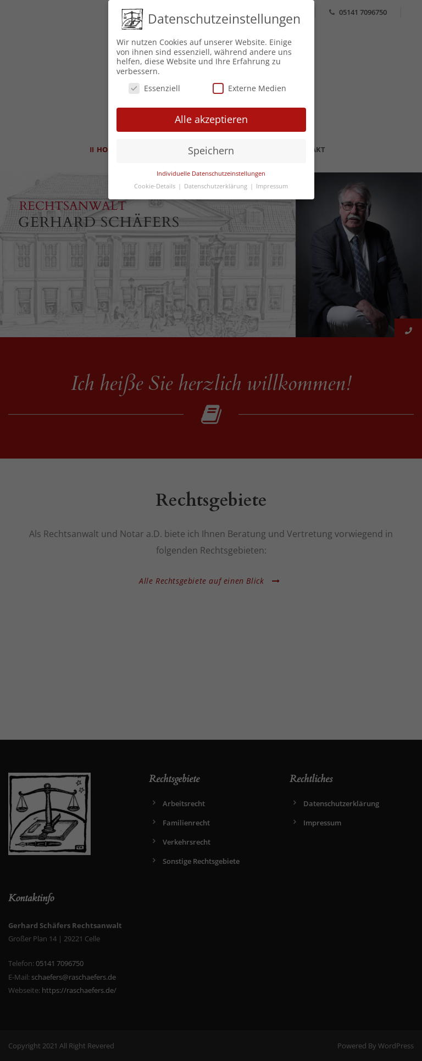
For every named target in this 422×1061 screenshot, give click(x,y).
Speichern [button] (211, 149)
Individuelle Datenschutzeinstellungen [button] (211, 172)
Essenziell (154, 87)
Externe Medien (249, 87)
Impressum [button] (272, 185)
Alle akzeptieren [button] (211, 118)
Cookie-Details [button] (155, 185)
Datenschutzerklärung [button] (216, 185)
